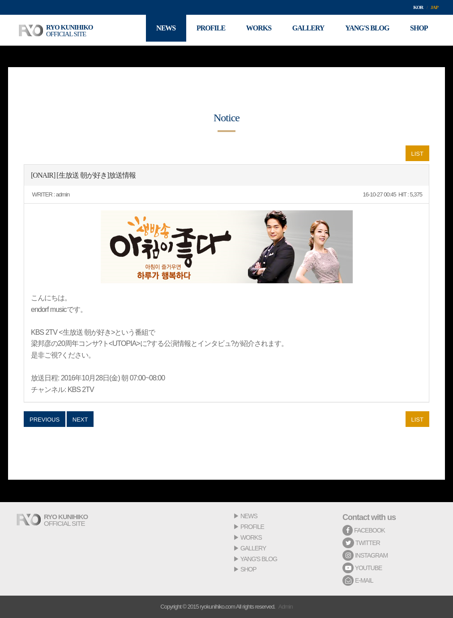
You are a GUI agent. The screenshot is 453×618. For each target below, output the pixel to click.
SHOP (248, 569)
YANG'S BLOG (258, 559)
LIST (417, 153)
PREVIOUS (45, 419)
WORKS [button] (253, 30)
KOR (418, 7)
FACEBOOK (363, 530)
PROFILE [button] (204, 30)
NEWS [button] (157, 30)
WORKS (251, 537)
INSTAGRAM (365, 555)
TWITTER (361, 542)
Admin (285, 606)
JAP (434, 7)
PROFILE (252, 526)
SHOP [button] (418, 30)
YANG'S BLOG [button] (365, 30)
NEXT (80, 419)
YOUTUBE (362, 567)
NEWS (248, 516)
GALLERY (253, 548)
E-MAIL (357, 580)
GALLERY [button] (305, 30)
